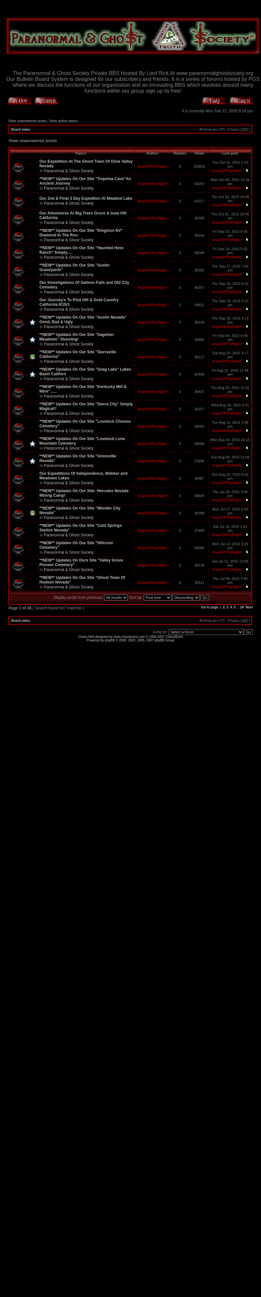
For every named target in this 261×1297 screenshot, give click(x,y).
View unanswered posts (27, 121)
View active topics (63, 121)
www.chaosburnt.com (129, 637)
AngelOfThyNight (152, 166)
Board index (20, 129)
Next (249, 607)
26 (242, 607)
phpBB (110, 640)
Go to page (209, 607)
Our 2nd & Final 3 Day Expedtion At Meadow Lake (85, 198)
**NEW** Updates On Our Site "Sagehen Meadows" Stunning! (76, 337)
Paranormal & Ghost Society (69, 171)
